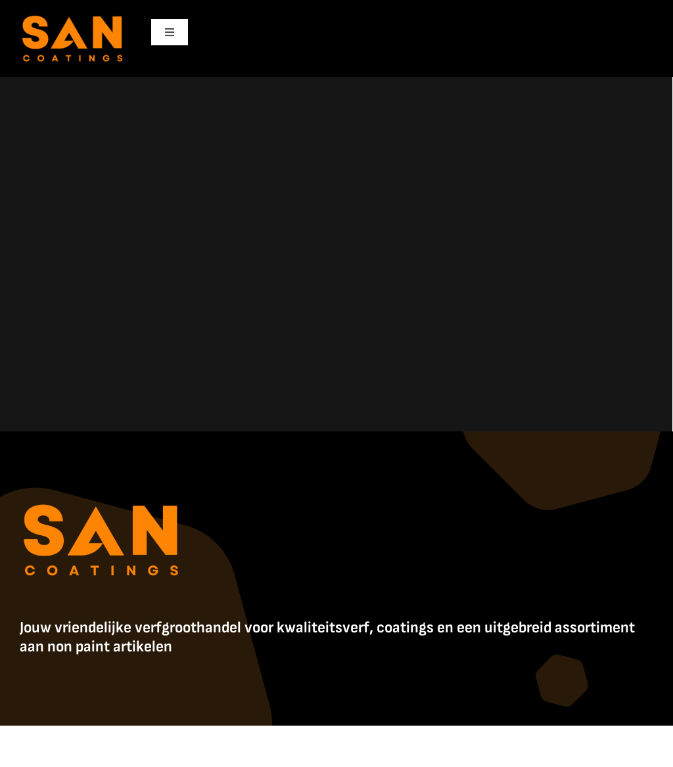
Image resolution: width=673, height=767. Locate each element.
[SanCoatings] (73, 13)
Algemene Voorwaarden (498, 740)
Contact (564, 740)
